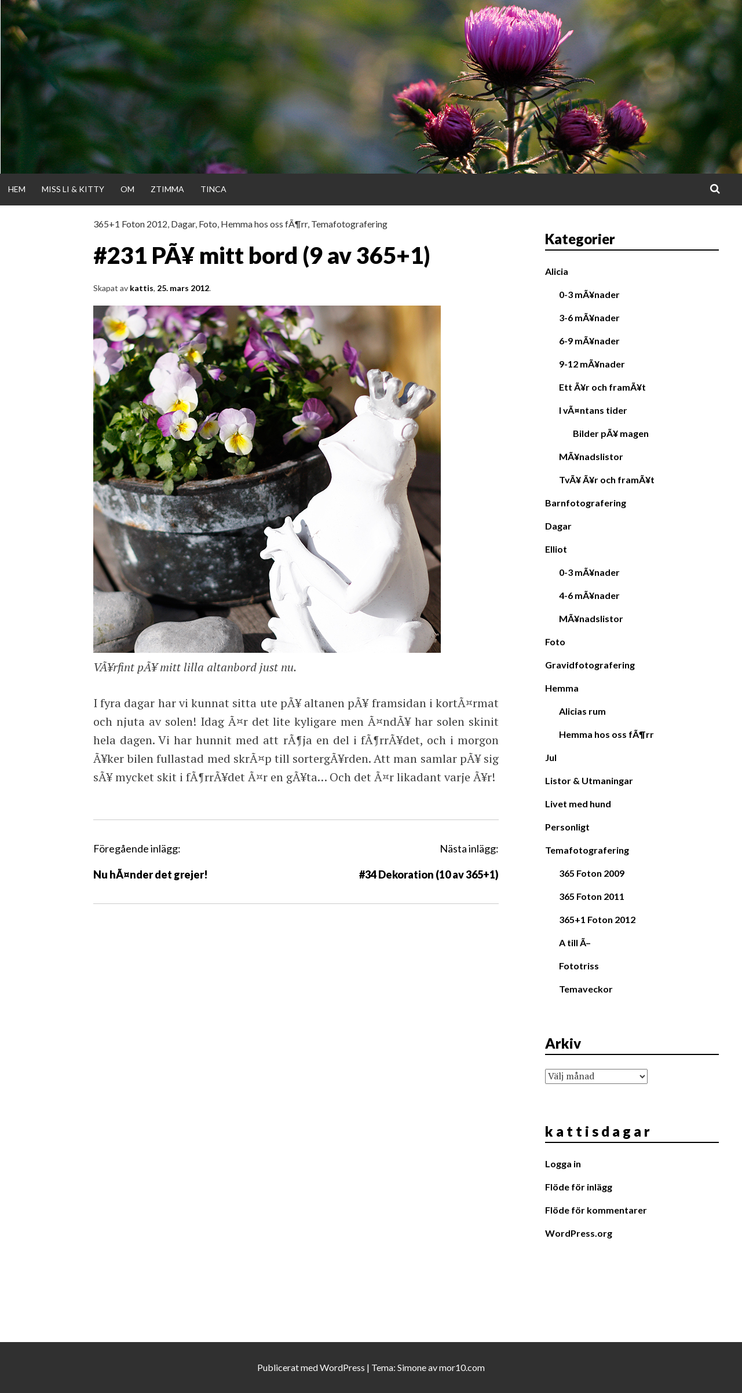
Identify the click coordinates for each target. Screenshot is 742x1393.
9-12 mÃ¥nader (592, 363)
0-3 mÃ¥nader (589, 294)
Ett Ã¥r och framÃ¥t (602, 386)
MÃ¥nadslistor (591, 456)
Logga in (563, 1163)
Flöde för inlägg (578, 1186)
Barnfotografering (585, 502)
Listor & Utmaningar (589, 780)
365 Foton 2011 (591, 896)
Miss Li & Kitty (73, 189)
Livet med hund (578, 803)
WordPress (342, 1367)
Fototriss (579, 965)
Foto (208, 223)
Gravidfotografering (590, 664)
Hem (16, 189)
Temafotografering (349, 223)
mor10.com (462, 1367)
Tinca (213, 189)
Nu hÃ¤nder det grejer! (150, 874)
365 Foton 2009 (591, 873)
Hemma (562, 687)
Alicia (556, 271)
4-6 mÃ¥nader (589, 595)
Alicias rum (582, 710)
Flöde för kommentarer (596, 1209)
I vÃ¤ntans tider (593, 410)
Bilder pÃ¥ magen (611, 433)
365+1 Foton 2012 (130, 223)
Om (127, 189)
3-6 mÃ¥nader (589, 317)
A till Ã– (575, 942)
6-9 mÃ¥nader (589, 340)
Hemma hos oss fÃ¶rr (264, 223)
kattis (141, 288)
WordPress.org (578, 1232)
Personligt (567, 826)
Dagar (183, 223)
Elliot (556, 548)
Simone (411, 1367)
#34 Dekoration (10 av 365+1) (429, 874)
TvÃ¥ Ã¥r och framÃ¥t (607, 479)
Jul (551, 757)
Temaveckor (586, 988)
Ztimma (167, 189)
